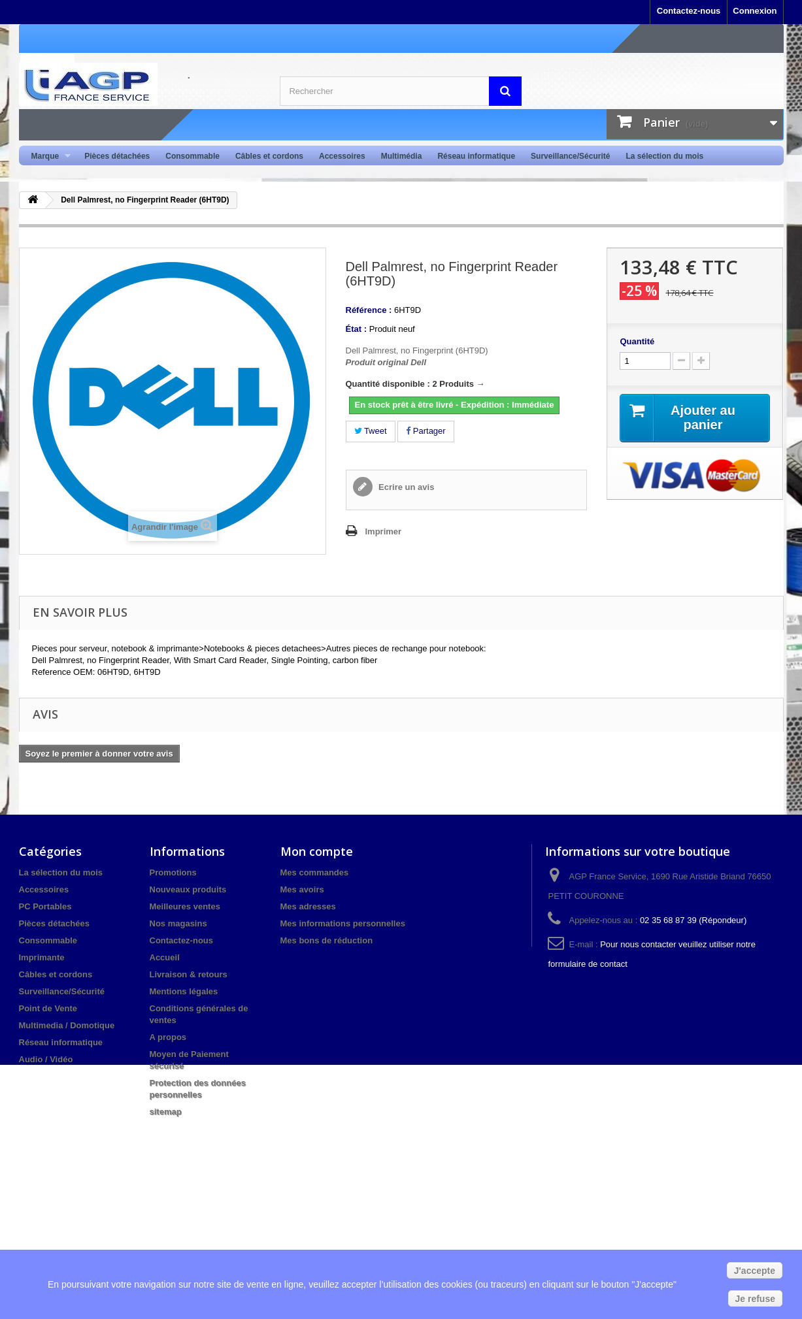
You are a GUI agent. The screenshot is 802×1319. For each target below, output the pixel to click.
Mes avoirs (302, 889)
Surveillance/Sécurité (570, 156)
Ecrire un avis (405, 487)
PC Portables (45, 906)
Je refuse (755, 1299)
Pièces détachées (117, 156)
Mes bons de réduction (326, 940)
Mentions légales (184, 991)
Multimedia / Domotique (67, 1025)
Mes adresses (308, 906)
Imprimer (383, 531)
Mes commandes (314, 872)
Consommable (192, 156)
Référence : (369, 310)
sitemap (166, 1111)
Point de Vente (48, 1008)
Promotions (173, 872)
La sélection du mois (664, 156)
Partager (425, 431)
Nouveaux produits (188, 889)
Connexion (755, 11)
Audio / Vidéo (46, 1059)
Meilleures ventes (185, 906)
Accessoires (342, 156)
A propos (168, 1037)
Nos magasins (178, 923)
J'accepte (754, 1270)
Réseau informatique (476, 156)
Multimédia (401, 156)
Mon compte (316, 851)
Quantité (637, 341)
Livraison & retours (188, 974)
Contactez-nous (689, 11)
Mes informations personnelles (342, 923)
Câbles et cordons (269, 156)
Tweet (370, 431)
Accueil (165, 957)
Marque (47, 156)
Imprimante (42, 957)
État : (356, 329)
